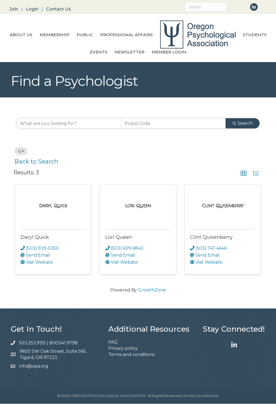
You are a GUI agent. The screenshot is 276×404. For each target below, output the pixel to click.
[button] (243, 173)
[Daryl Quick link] (53, 206)
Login (32, 9)
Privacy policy (123, 348)
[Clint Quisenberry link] (223, 206)
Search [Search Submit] (243, 123)
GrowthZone (152, 290)
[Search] (206, 7)
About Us (21, 35)
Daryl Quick (34, 237)
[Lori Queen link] (138, 206)
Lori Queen (118, 237)
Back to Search (36, 161)
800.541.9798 (64, 343)
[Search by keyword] (68, 123)
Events (98, 52)
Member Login (169, 52)
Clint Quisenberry (211, 237)
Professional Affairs (126, 35)
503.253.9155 (32, 343)
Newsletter (129, 52)
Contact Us (58, 9)
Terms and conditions (131, 355)
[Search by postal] (173, 123)
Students (255, 35)
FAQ (113, 342)
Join (13, 9)
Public (85, 35)
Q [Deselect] (21, 151)
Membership (55, 35)
